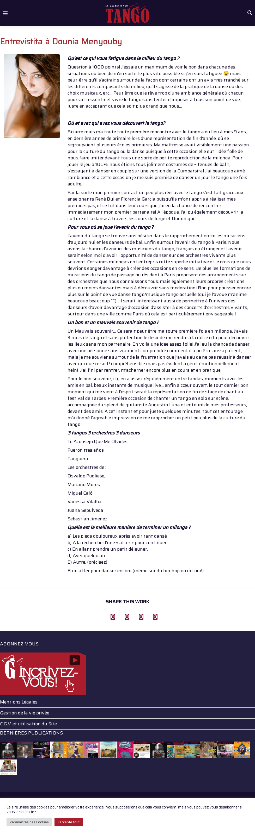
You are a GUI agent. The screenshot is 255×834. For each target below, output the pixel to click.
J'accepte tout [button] (69, 822)
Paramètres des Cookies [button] (29, 822)
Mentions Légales (19, 702)
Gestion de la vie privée (24, 713)
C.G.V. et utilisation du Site (28, 723)
